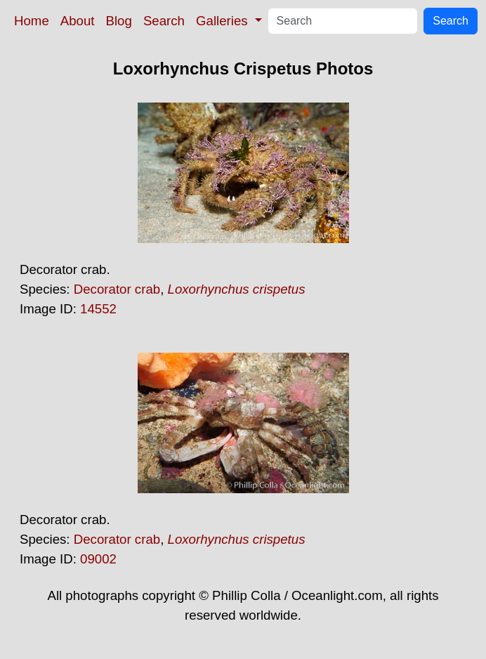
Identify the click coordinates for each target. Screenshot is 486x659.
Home (31, 20)
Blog (119, 20)
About (77, 20)
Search (164, 20)
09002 (98, 559)
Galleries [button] (223, 20)
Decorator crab (117, 289)
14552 (98, 308)
